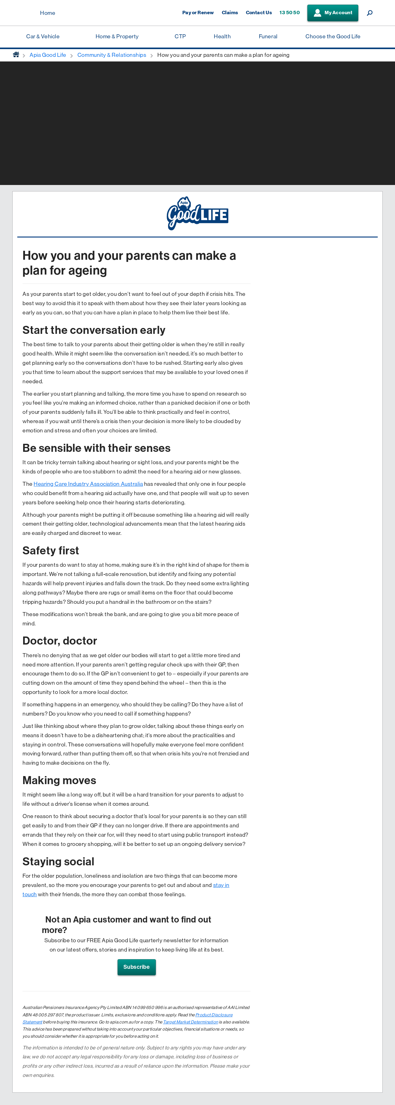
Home (47, 13)
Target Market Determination (190, 1021)
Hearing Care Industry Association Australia (88, 484)
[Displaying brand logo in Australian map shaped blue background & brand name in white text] (24, 13)
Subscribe (136, 967)
